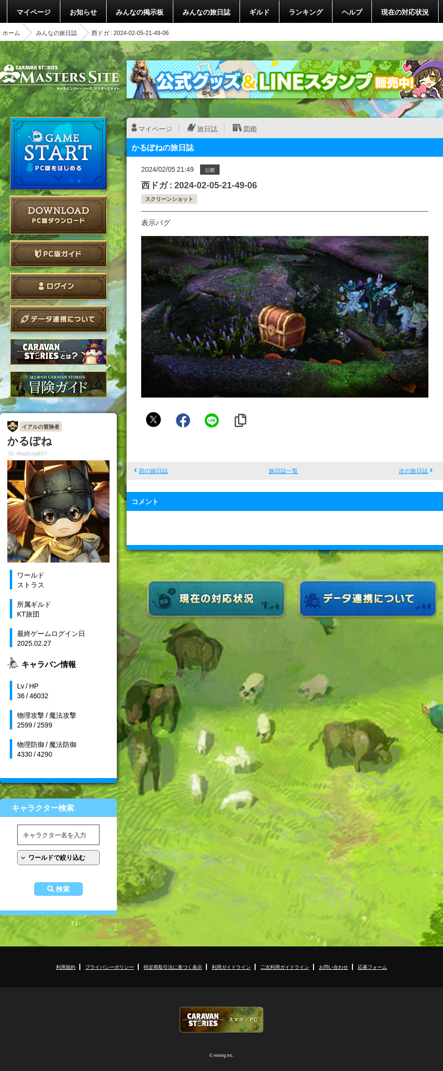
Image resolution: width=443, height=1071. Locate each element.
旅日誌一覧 (283, 470)
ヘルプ (352, 12)
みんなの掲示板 (140, 12)
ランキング (306, 12)
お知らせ (83, 12)
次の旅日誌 (413, 470)
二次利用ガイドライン (284, 966)
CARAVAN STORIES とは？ (58, 351)
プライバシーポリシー (109, 966)
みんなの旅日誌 (206, 12)
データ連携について (58, 319)
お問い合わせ (333, 966)
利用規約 (65, 966)
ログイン (58, 286)
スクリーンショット (169, 199)
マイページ (34, 12)
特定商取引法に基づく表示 (173, 966)
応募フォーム (372, 966)
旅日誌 (207, 128)
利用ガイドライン (231, 966)
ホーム (11, 32)
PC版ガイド (58, 253)
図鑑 (250, 128)
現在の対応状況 (405, 12)
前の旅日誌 (153, 470)
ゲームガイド (58, 384)
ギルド (259, 12)
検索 (63, 889)
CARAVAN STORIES (221, 1020)
